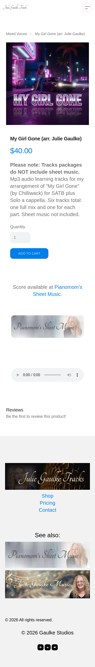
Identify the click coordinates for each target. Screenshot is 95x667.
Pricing (47, 503)
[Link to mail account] (48, 647)
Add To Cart (29, 253)
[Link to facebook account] (40, 647)
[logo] (15, 7)
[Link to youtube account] (55, 647)
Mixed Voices (16, 34)
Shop (47, 496)
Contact (47, 510)
